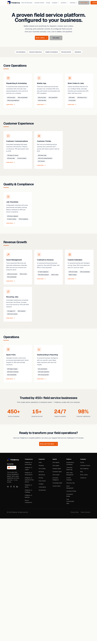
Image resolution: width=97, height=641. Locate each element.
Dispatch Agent (57, 468)
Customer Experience (35, 52)
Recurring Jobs (70, 483)
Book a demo (41, 38)
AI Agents (55, 2)
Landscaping (42, 487)
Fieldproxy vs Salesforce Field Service (29, 480)
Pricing (48, 2)
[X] (14, 486)
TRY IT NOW (84, 2)
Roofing (41, 478)
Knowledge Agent (57, 483)
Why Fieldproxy (84, 468)
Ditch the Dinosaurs (26, 2)
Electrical (41, 471)
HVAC (40, 462)
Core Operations (21, 52)
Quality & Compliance (51, 52)
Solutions (64, 2)
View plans (56, 38)
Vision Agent (56, 475)
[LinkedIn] (17, 486)
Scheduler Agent (57, 471)
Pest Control (42, 481)
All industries (42, 490)
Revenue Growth (66, 52)
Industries (73, 2)
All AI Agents (56, 462)
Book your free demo (48, 444)
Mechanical (42, 475)
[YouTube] (8, 486)
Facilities (41, 484)
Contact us (83, 478)
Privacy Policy (75, 512)
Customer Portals (71, 491)
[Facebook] (11, 486)
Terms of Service (85, 512)
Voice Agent (56, 465)
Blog (81, 471)
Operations (78, 52)
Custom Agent (56, 486)
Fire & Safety (42, 468)
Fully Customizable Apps (70, 501)
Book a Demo (84, 475)
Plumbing (41, 465)
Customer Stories (39, 2)
